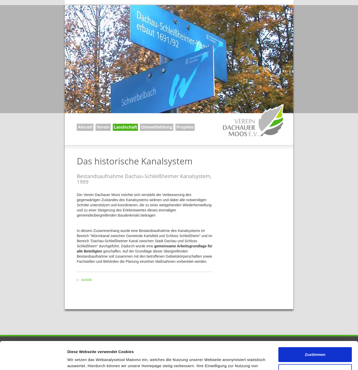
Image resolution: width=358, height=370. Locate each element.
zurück (86, 280)
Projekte (185, 127)
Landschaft (125, 127)
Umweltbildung (156, 127)
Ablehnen (315, 345)
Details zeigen (80, 360)
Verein (103, 127)
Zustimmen (315, 328)
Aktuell (85, 127)
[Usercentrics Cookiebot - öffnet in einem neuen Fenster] (33, 360)
